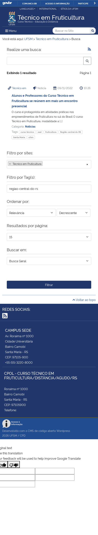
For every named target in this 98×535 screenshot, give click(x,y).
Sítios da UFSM (69, 8)
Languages (27, 8)
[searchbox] (45, 163)
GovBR (7, 3)
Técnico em (19, 88)
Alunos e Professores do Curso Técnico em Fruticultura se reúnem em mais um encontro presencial (45, 100)
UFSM (13, 435)
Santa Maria (19, 137)
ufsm (30, 137)
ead (39, 132)
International (48, 8)
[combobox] (49, 164)
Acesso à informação (57, 3)
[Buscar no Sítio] (71, 30)
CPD (22, 435)
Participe (83, 3)
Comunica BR (29, 3)
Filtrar (49, 285)
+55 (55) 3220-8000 (19, 362)
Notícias (30, 126)
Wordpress (63, 430)
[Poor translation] (14, 464)
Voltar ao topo (84, 300)
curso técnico (27, 132)
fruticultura (50, 132)
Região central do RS (70, 132)
